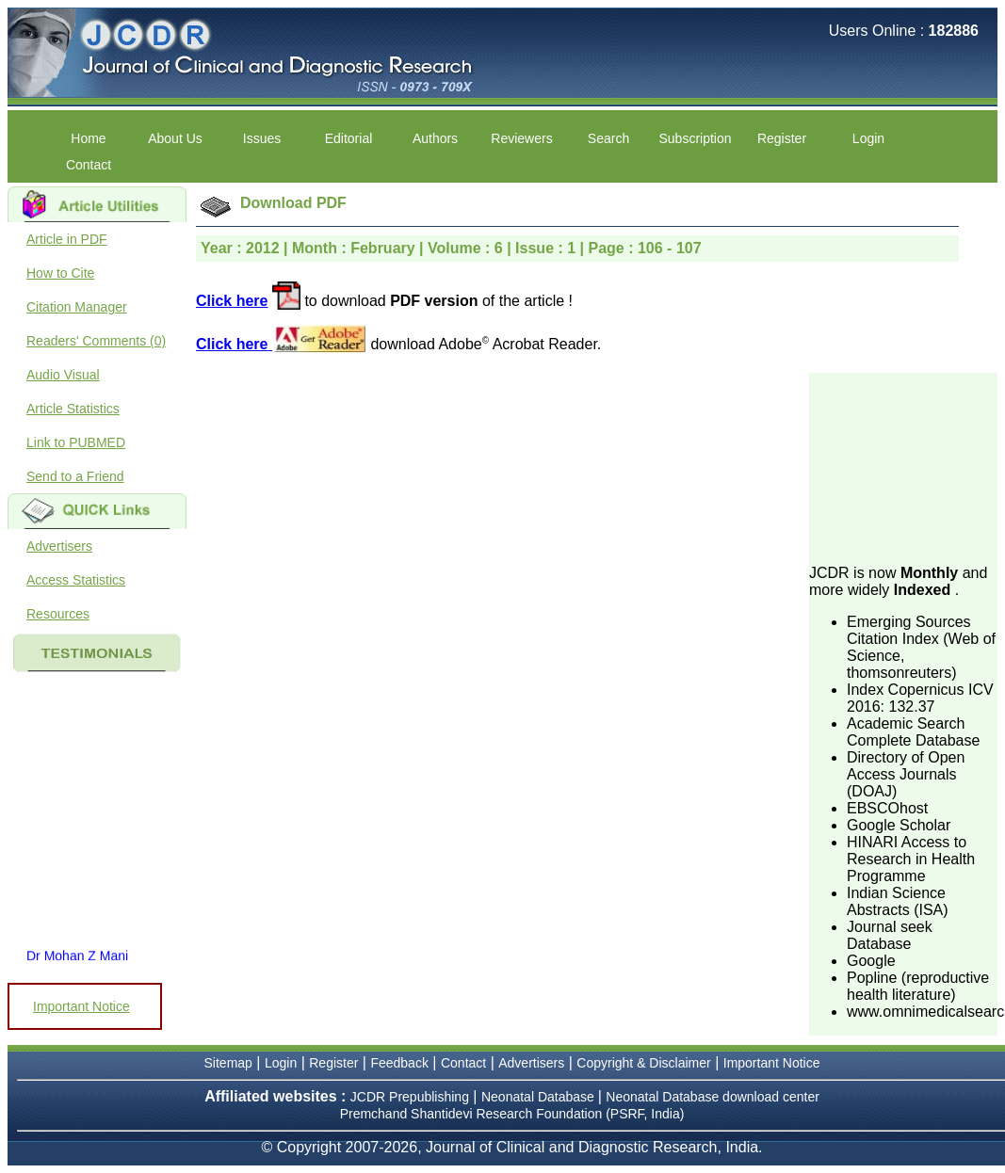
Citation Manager (76, 306)
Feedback (399, 1062)
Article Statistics (73, 408)
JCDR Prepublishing (409, 1096)
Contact (88, 164)
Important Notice (81, 1006)
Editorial (349, 138)
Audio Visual (63, 374)
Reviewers (521, 138)
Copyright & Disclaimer (643, 1062)
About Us (175, 138)
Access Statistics (75, 579)
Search (608, 138)
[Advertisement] (903, 467)
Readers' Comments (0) (96, 340)
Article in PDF (66, 239)
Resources (57, 613)
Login (868, 138)
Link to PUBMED (75, 442)
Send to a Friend (75, 476)
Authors (435, 138)
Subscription (694, 138)
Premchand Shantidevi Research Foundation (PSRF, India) (512, 1113)
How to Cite (60, 273)
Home (88, 138)
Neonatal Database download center (712, 1096)
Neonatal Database (539, 1096)
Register (781, 138)
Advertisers (59, 546)
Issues (262, 138)
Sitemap (228, 1062)
